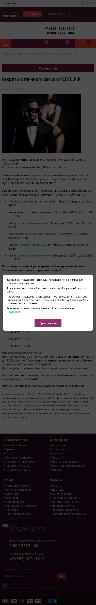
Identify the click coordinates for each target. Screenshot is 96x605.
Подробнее (13, 311)
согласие (47, 300)
